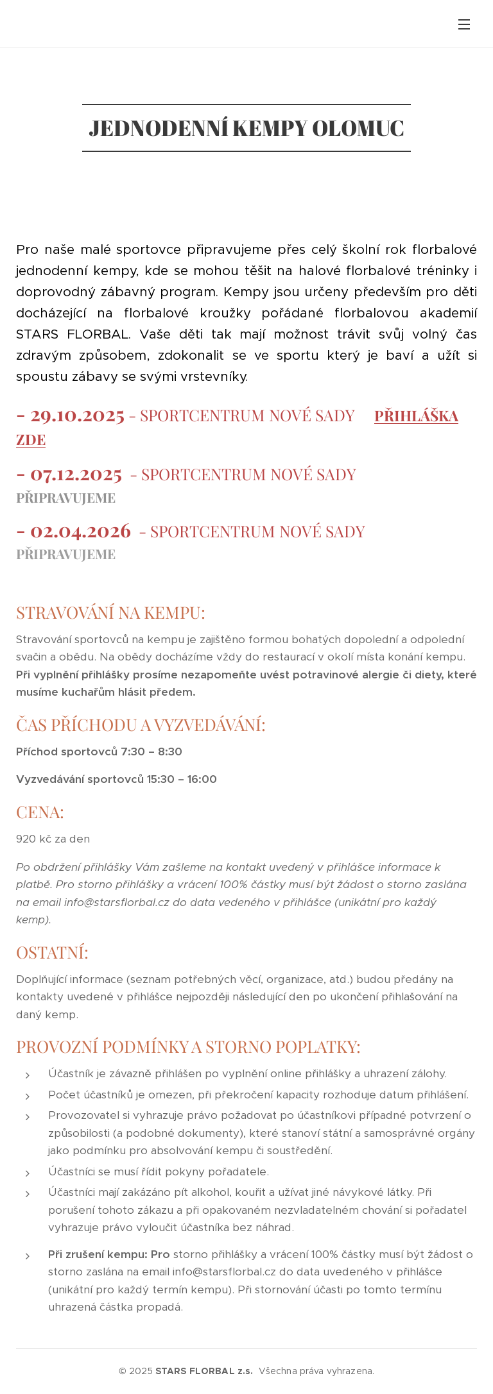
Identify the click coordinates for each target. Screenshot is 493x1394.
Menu (464, 24)
